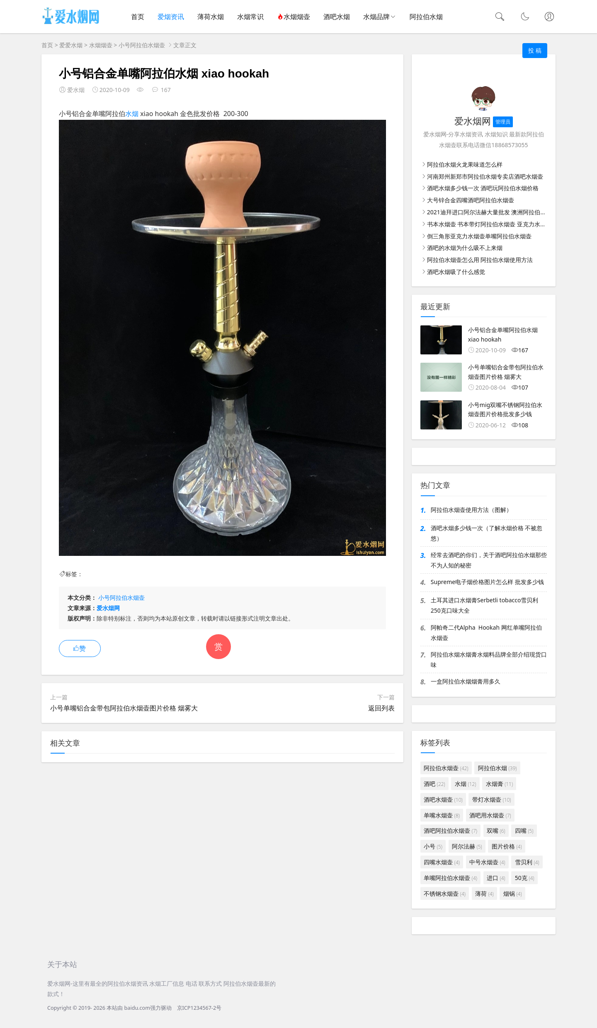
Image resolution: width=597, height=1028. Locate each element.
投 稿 (534, 50)
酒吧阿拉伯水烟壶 (450, 830)
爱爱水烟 (71, 45)
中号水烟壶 (487, 862)
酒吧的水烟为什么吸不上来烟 (464, 248)
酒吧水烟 (336, 16)
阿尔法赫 (467, 846)
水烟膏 (499, 784)
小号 (433, 846)
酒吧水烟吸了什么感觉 (456, 272)
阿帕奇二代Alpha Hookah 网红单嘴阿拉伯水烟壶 (486, 632)
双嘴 (496, 830)
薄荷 (484, 893)
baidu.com (137, 1007)
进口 (496, 878)
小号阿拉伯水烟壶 (142, 45)
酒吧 (434, 784)
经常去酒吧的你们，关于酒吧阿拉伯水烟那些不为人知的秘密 (489, 560)
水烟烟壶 (293, 16)
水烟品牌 (376, 16)
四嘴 (524, 830)
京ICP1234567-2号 (199, 1007)
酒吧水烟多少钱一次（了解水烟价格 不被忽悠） (487, 533)
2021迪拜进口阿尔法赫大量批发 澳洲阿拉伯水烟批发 (495, 212)
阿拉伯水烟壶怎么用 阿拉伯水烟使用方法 (480, 260)
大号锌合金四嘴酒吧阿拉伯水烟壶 (470, 200)
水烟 (131, 113)
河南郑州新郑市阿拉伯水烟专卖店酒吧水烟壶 (485, 176)
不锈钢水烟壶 (445, 893)
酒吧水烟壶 (443, 799)
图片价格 (507, 846)
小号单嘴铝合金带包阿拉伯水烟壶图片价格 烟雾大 (124, 708)
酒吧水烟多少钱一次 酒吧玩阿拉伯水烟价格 (483, 188)
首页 (137, 16)
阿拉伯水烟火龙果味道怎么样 (464, 164)
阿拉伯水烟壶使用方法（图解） (471, 510)
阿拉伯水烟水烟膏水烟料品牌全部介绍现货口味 (489, 659)
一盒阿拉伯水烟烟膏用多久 (465, 681)
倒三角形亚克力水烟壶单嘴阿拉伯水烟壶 (479, 236)
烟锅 (512, 893)
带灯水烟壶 (491, 799)
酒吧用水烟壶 (490, 815)
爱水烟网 (108, 608)
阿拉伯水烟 (497, 768)
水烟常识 (250, 16)
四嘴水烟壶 (442, 862)
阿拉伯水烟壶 (446, 768)
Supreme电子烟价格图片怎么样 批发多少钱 (487, 582)
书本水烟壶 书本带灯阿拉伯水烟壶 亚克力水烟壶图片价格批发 (507, 224)
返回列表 (381, 708)
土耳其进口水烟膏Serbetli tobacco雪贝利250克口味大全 (485, 605)
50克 (524, 878)
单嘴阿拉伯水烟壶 (450, 878)
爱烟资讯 (171, 16)
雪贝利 (527, 862)
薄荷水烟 (210, 16)
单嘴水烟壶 (442, 815)
